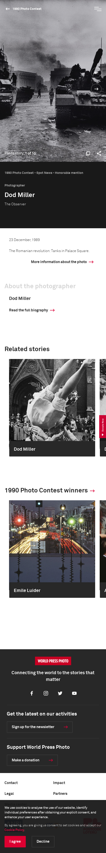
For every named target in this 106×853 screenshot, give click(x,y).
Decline (43, 841)
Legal (9, 793)
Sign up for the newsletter (33, 727)
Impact (59, 783)
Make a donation (25, 760)
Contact (11, 783)
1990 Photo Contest (27, 9)
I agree (15, 841)
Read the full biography (28, 310)
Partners (60, 793)
